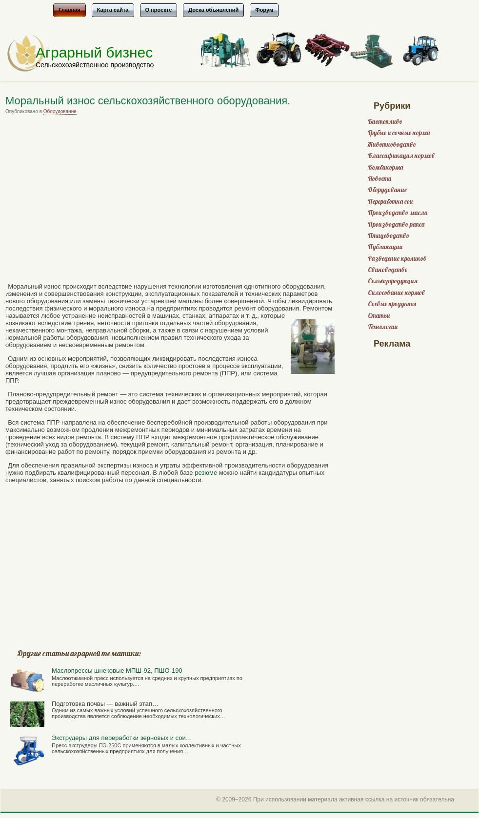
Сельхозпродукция (393, 281)
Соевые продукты (392, 304)
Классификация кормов (401, 156)
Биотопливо (385, 121)
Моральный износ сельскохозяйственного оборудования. (147, 101)
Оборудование (60, 111)
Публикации (385, 247)
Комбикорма (385, 167)
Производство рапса (396, 224)
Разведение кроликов (397, 258)
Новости (379, 179)
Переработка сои (390, 201)
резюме (206, 472)
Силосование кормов (396, 293)
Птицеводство (388, 236)
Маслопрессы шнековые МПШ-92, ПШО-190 (117, 670)
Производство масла (397, 213)
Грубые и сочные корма (399, 133)
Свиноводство (388, 270)
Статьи (379, 316)
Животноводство (392, 144)
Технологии (383, 327)
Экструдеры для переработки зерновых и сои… (122, 737)
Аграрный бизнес (94, 52)
